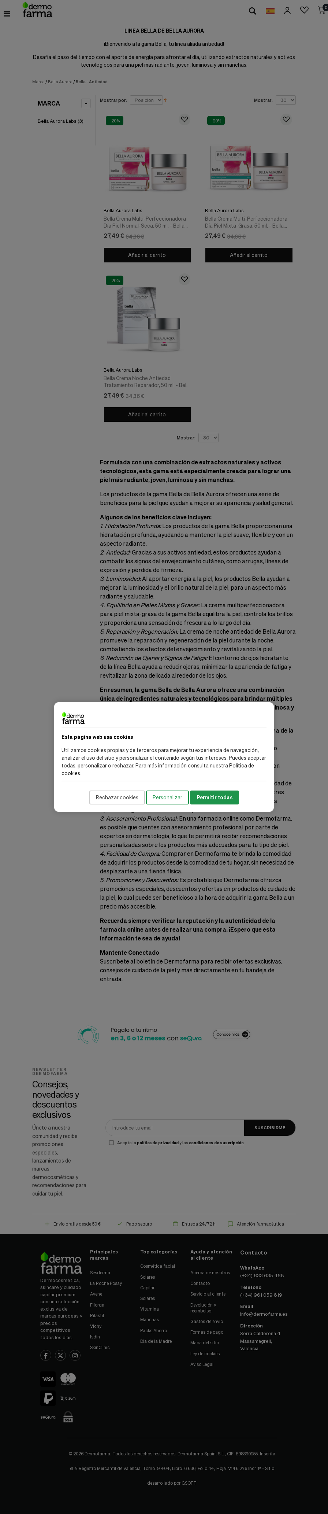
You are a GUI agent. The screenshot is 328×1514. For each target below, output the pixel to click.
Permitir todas (214, 797)
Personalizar (167, 797)
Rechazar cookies (117, 797)
